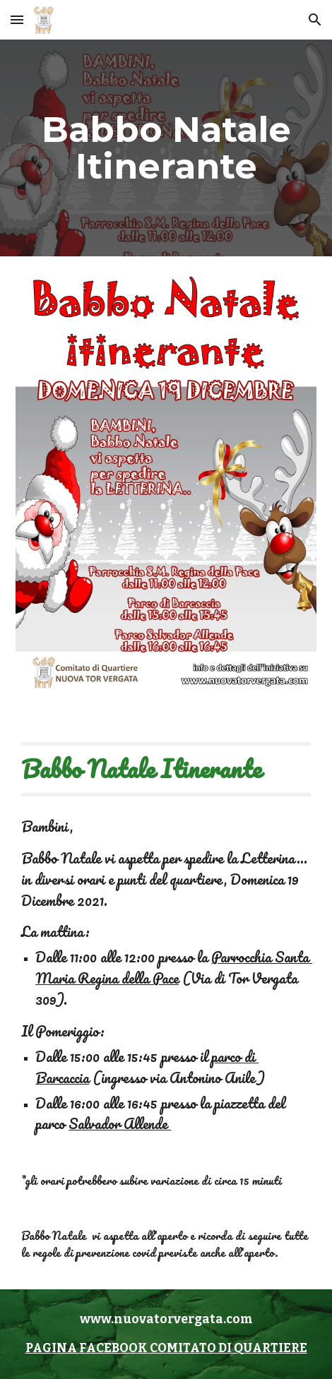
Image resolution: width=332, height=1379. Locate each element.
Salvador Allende (120, 1123)
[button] (17, 19)
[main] (166, 148)
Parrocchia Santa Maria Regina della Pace (173, 967)
